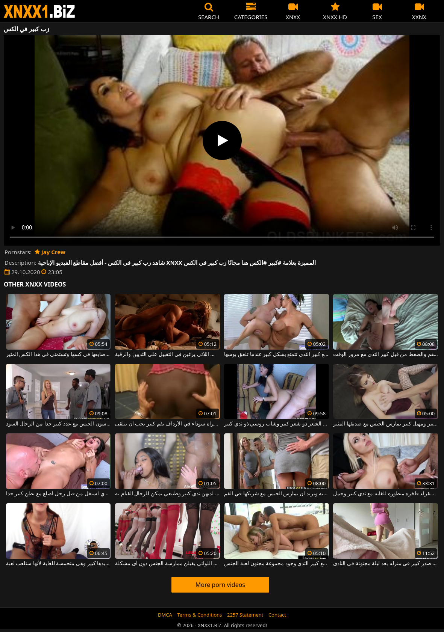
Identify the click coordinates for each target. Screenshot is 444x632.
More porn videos (220, 585)
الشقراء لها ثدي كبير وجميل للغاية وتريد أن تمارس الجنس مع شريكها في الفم (276, 494)
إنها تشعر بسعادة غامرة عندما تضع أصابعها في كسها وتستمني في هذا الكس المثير (58, 354)
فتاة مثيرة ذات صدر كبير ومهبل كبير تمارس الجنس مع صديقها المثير (385, 424)
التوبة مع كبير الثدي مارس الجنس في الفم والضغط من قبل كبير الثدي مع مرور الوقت (385, 354)
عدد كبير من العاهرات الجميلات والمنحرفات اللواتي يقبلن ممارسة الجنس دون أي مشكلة (167, 564)
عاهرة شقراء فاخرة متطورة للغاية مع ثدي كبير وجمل (385, 494)
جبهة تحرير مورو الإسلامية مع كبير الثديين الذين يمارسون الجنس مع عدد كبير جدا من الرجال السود (58, 424)
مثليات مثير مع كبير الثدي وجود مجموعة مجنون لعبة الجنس (276, 564)
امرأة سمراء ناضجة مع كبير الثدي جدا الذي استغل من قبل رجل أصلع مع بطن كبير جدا (58, 494)
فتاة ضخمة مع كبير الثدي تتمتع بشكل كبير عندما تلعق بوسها (276, 354)
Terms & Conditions (199, 614)
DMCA (165, 614)
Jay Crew (50, 252)
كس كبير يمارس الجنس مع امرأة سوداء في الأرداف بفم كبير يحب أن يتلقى (167, 424)
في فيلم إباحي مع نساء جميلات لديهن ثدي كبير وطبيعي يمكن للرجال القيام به (167, 494)
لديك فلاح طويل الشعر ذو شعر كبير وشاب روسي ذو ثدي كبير (276, 424)
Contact (277, 614)
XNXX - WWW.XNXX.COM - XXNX (39, 11)
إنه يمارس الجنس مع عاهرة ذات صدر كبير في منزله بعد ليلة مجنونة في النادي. (385, 564)
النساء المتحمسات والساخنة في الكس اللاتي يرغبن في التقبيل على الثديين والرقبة (167, 354)
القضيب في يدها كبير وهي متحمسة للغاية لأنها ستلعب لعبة (58, 564)
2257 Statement (245, 614)
